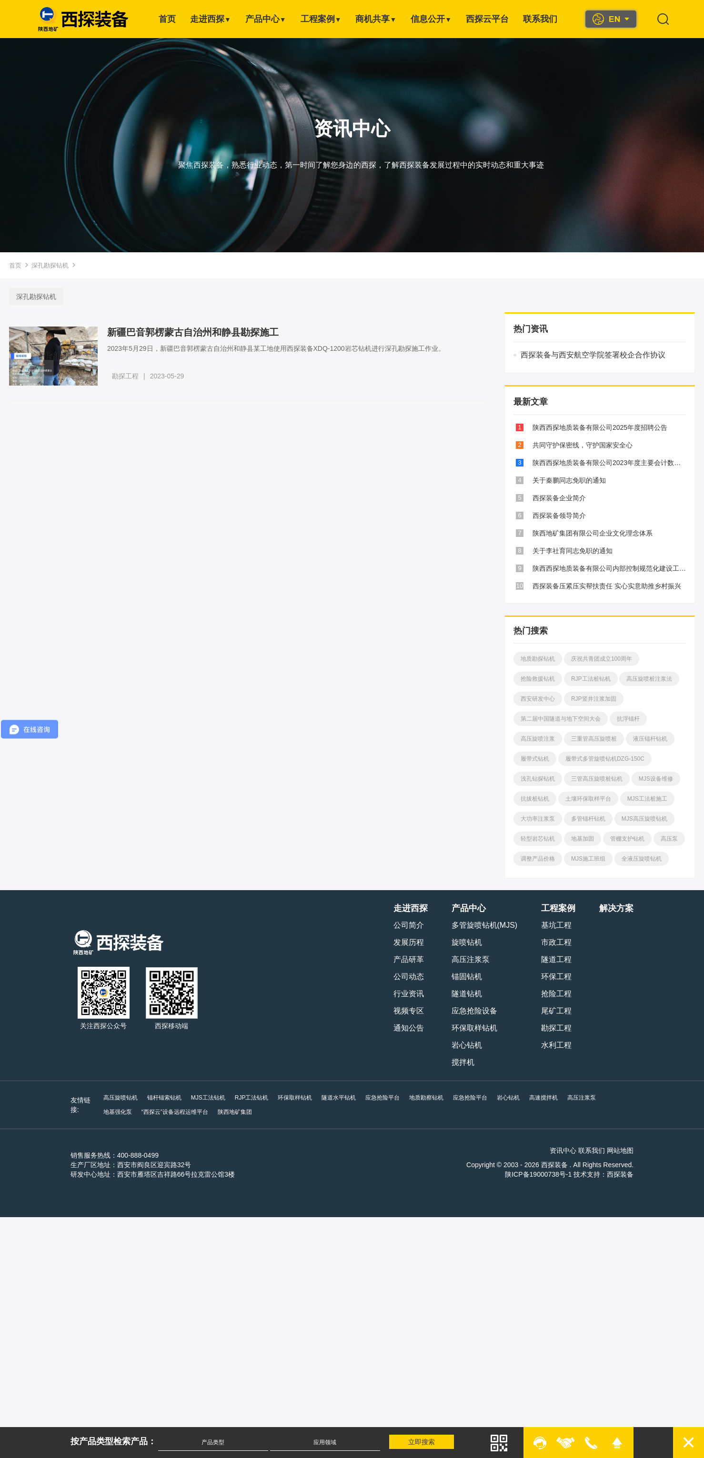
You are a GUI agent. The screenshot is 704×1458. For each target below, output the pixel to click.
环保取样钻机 (475, 1028)
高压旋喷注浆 (537, 738)
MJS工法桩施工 (646, 798)
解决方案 (618, 908)
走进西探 (210, 19)
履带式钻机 (534, 758)
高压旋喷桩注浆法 (649, 678)
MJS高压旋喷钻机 (643, 818)
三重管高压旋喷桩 (593, 738)
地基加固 (581, 838)
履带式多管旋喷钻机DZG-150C (604, 758)
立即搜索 (422, 1442)
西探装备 (621, 1174)
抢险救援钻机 (537, 678)
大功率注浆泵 (537, 818)
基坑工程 (558, 925)
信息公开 (431, 19)
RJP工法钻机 (250, 1097)
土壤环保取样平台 (587, 798)
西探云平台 (487, 19)
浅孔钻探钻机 (537, 778)
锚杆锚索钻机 (163, 1097)
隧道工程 (558, 959)
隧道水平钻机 (338, 1097)
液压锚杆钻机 (649, 738)
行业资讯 (409, 994)
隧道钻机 (468, 994)
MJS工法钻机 (207, 1097)
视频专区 (409, 1011)
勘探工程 (126, 376)
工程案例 (321, 19)
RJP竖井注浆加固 (592, 698)
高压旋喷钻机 (119, 1097)
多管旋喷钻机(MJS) (486, 925)
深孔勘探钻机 (50, 265)
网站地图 (621, 1150)
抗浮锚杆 (627, 718)
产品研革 (409, 959)
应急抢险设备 (475, 1011)
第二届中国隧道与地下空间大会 (560, 718)
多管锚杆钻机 (587, 818)
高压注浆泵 (472, 959)
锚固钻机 (468, 976)
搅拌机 (464, 1062)
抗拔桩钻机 (534, 798)
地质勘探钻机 (537, 658)
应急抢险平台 (381, 1097)
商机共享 (375, 19)
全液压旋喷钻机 (641, 858)
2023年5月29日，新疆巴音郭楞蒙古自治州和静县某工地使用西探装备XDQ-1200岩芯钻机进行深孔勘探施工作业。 (277, 348)
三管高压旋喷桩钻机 (596, 778)
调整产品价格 (537, 858)
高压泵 (668, 838)
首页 (167, 19)
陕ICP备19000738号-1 (539, 1174)
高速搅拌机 (542, 1097)
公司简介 (409, 925)
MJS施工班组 (587, 858)
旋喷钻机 (468, 942)
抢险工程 (558, 994)
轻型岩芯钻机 (537, 838)
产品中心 (265, 19)
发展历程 (409, 942)
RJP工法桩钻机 (590, 678)
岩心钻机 (468, 1045)
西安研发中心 (537, 698)
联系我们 (540, 19)
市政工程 (558, 942)
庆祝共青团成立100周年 (600, 658)
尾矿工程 (558, 1011)
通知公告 (409, 1028)
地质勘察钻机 (425, 1097)
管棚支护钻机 (626, 838)
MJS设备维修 (655, 778)
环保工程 (558, 976)
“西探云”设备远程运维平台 (135, 1112)
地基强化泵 (618, 1097)
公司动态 (409, 976)
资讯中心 (564, 1150)
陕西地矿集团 (195, 1112)
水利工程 (558, 1045)
